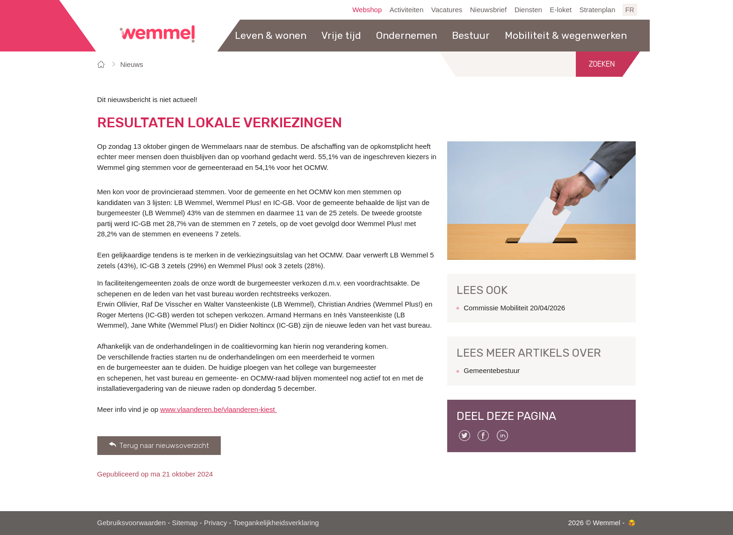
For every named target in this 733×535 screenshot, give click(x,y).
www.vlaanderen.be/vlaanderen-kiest (218, 409)
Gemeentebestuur (492, 370)
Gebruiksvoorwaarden (131, 523)
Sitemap (185, 523)
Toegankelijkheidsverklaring (276, 523)
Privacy (215, 523)
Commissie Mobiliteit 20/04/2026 (514, 308)
